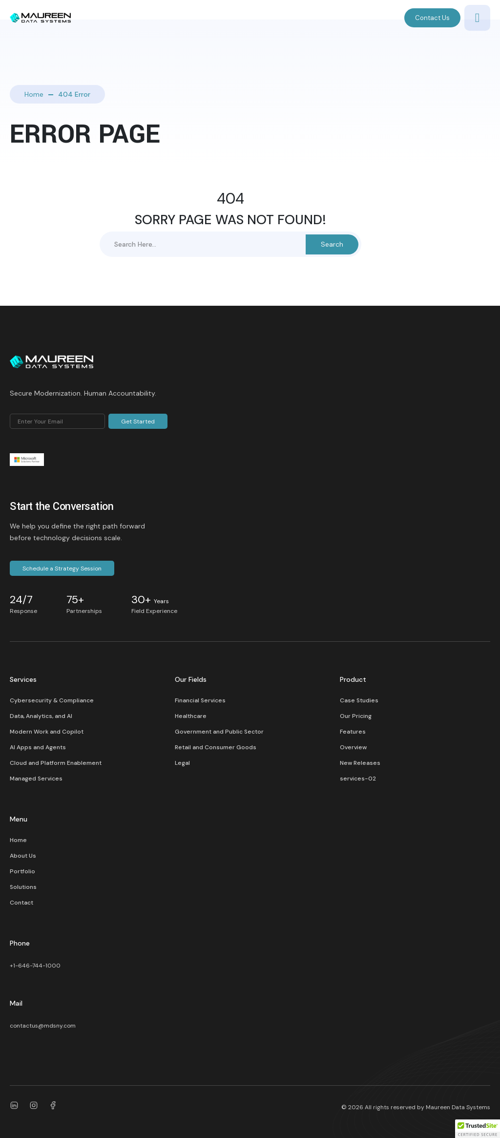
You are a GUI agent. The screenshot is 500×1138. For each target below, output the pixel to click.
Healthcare (191, 716)
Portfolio (22, 871)
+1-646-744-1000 (35, 965)
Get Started (138, 421)
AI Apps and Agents (38, 747)
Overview (353, 747)
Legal (182, 763)
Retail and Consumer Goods (215, 747)
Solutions (23, 887)
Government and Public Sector (219, 732)
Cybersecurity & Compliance (52, 700)
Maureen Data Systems (458, 1107)
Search (332, 244)
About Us (23, 856)
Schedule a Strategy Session (62, 568)
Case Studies (359, 700)
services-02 (358, 778)
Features (353, 732)
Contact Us (432, 18)
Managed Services (36, 778)
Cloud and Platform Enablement (56, 763)
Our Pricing (356, 716)
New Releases (360, 763)
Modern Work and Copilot (46, 732)
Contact (21, 903)
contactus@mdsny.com (43, 1026)
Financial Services (200, 700)
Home (33, 94)
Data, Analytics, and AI (41, 716)
